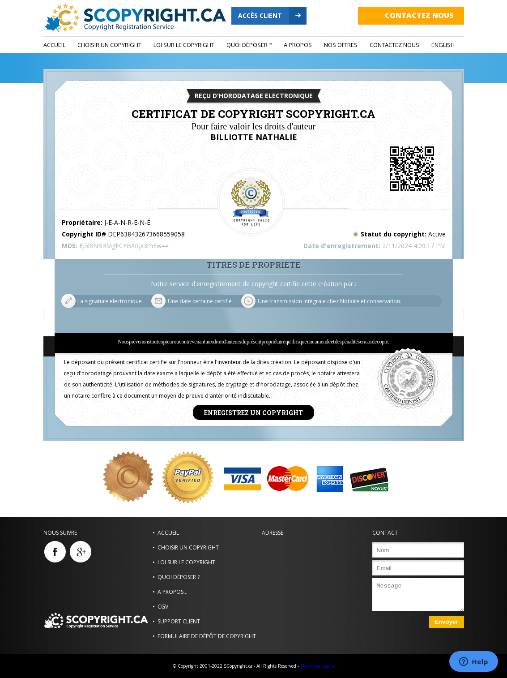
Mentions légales (317, 666)
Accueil (54, 45)
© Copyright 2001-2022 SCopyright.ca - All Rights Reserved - (236, 666)
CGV (163, 606)
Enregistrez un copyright (253, 412)
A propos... (172, 592)
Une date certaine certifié (200, 301)
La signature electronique (109, 301)
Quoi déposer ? (249, 45)
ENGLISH (443, 45)
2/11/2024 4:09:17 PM (414, 245)
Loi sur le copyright (183, 45)
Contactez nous (419, 15)
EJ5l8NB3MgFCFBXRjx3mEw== (124, 245)
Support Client (179, 621)
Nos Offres (341, 45)
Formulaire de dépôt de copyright (207, 636)
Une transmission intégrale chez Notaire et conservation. (329, 301)
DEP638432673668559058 (146, 234)
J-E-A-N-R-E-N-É (127, 222)
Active (437, 234)
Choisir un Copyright (109, 45)
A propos (298, 45)
